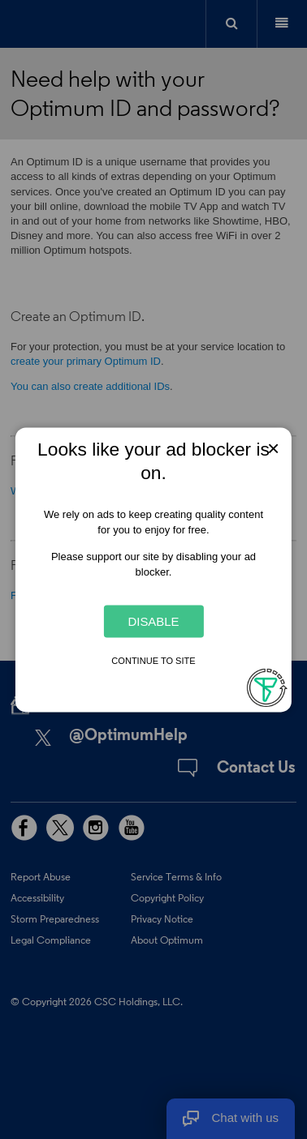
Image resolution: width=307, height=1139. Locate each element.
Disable (153, 621)
